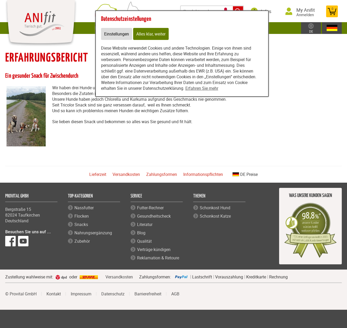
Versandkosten (126, 174)
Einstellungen (116, 34)
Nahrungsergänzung (93, 233)
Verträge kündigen (153, 249)
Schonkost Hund (215, 208)
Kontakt (53, 294)
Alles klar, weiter (151, 34)
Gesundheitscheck (154, 216)
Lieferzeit (97, 174)
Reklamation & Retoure (158, 258)
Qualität (144, 241)
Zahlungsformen (161, 174)
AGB (175, 294)
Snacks (81, 224)
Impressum (81, 294)
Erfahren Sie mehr (201, 88)
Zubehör (82, 241)
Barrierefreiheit (147, 294)
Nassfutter (84, 208)
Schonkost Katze (215, 216)
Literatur (144, 224)
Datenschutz (113, 294)
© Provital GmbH (21, 294)
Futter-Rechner (150, 208)
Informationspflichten (203, 174)
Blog (141, 233)
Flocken (81, 216)
